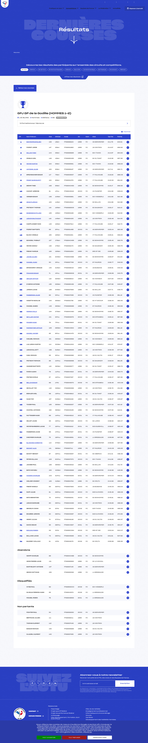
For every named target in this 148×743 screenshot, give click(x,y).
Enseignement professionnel (97, 720)
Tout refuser (74, 737)
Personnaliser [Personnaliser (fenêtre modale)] (99, 737)
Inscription (125, 692)
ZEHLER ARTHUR (32, 287)
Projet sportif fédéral (59, 720)
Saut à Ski (77, 78)
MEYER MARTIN (32, 172)
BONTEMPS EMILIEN (34, 150)
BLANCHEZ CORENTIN (34, 451)
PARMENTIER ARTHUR (34, 336)
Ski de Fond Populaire (55, 78)
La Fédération (103, 8)
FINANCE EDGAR (33, 282)
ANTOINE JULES (32, 178)
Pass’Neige (55, 717)
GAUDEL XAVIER (32, 342)
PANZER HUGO (32, 331)
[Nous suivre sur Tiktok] (142, 2)
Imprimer (126, 140)
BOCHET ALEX (32, 457)
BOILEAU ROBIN (32, 539)
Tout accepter (48, 737)
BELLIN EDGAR (32, 391)
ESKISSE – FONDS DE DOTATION (94, 2)
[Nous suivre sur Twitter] (137, 2)
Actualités (117, 8)
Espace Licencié (135, 9)
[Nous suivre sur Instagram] (140, 2)
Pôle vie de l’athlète (93, 717)
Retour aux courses (25, 97)
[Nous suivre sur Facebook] (135, 2)
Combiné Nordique (89, 78)
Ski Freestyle (102, 78)
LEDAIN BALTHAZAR (34, 227)
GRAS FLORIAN (32, 211)
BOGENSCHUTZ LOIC (34, 222)
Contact (32, 720)
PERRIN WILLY (32, 320)
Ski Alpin (24, 78)
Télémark (123, 78)
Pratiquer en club (55, 8)
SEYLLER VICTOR (33, 326)
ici (115, 700)
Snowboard (113, 78)
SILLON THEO (31, 161)
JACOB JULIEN (32, 265)
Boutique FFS (122, 2)
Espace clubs (110, 2)
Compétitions (71, 8)
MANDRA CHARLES (33, 484)
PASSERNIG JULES (33, 304)
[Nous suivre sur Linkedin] (144, 2)
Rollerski (68, 78)
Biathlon (32, 78)
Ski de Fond (42, 78)
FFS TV (131, 2)
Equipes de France (87, 8)
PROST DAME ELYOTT (34, 189)
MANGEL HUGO (32, 271)
